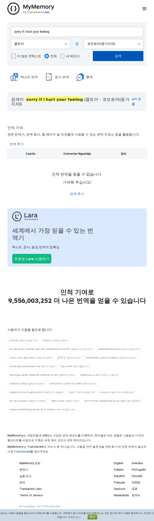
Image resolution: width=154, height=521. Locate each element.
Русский (137, 476)
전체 (50, 56)
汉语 (134, 488)
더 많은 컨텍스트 (26, 56)
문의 (22, 482)
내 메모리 (70, 56)
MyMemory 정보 (30, 463)
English (118, 463)
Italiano (119, 469)
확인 (92, 517)
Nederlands (121, 495)
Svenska (137, 463)
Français (119, 482)
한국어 (136, 495)
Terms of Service (31, 495)
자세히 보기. (74, 517)
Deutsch (119, 488)
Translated (22, 451)
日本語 (136, 482)
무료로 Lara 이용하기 (31, 258)
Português (139, 469)
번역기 (23, 469)
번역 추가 (17, 144)
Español (119, 476)
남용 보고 (25, 476)
